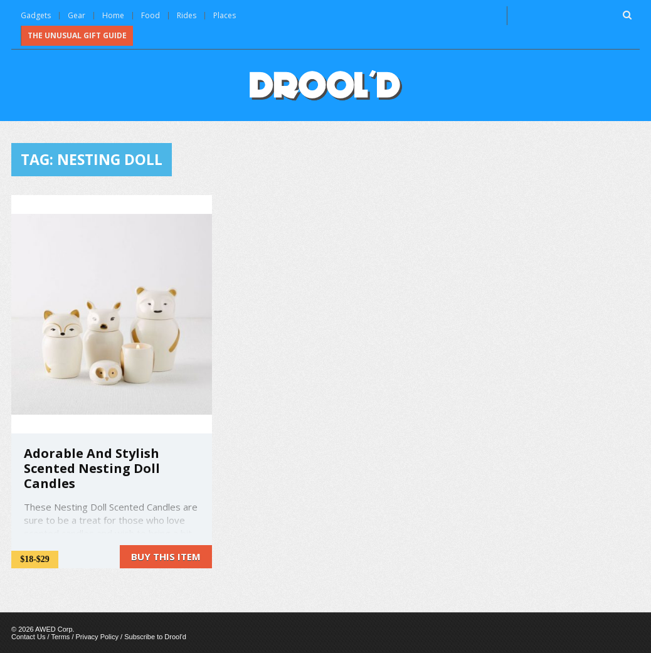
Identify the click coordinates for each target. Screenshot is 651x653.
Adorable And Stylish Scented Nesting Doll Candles (92, 468)
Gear (76, 15)
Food (150, 15)
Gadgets (36, 15)
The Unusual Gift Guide (77, 35)
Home (113, 15)
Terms (60, 636)
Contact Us (28, 636)
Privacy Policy (97, 636)
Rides (186, 15)
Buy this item (166, 556)
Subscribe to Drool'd (155, 636)
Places (224, 15)
